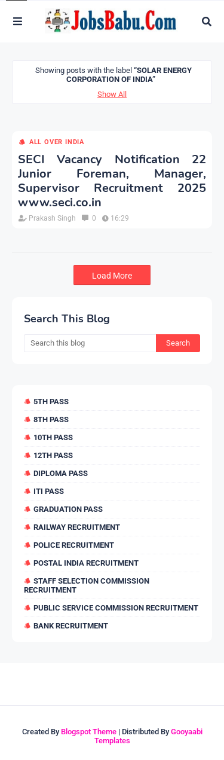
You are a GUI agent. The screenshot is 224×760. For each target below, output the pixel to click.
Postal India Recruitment (86, 562)
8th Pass (51, 419)
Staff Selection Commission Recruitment (86, 585)
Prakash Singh (52, 218)
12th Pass (53, 455)
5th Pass (51, 401)
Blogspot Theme (88, 731)
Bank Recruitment (70, 625)
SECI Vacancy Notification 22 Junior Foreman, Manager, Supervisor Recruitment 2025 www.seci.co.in (112, 181)
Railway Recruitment (76, 527)
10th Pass (53, 437)
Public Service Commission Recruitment (115, 607)
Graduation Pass (68, 509)
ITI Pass (48, 491)
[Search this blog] (90, 343)
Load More (112, 275)
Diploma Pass (60, 473)
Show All (112, 94)
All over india (56, 142)
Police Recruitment (73, 545)
